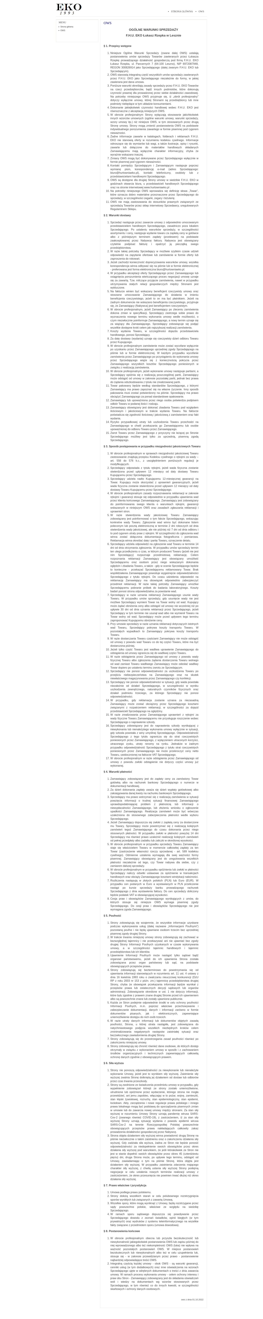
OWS (201, 11)
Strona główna (182, 11)
